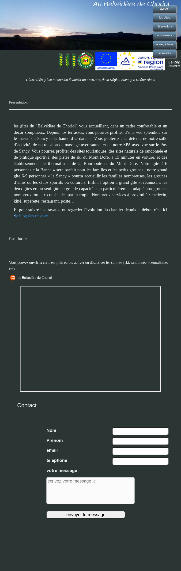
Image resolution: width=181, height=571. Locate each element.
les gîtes (164, 17)
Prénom (54, 440)
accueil (164, 8)
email (52, 450)
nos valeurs (164, 35)
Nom (51, 430)
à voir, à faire (164, 44)
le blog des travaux (31, 215)
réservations (165, 26)
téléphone (56, 460)
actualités (164, 53)
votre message (61, 470)
